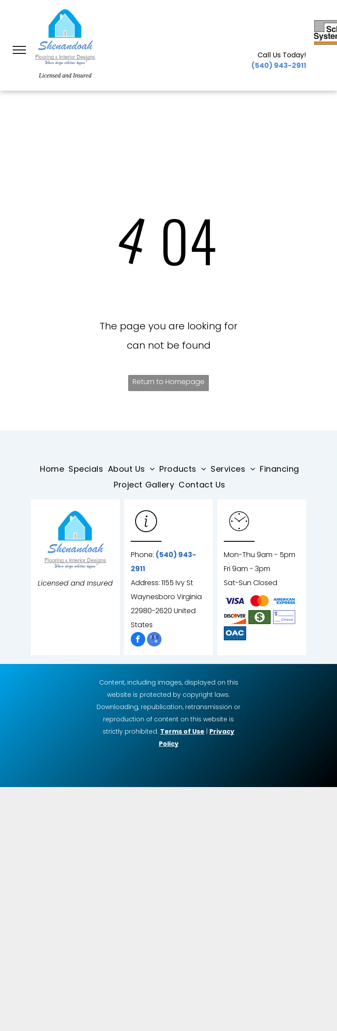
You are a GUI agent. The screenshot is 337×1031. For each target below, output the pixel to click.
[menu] (19, 50)
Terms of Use (182, 731)
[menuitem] (54, 469)
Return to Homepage (168, 382)
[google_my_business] (154, 640)
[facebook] (138, 640)
